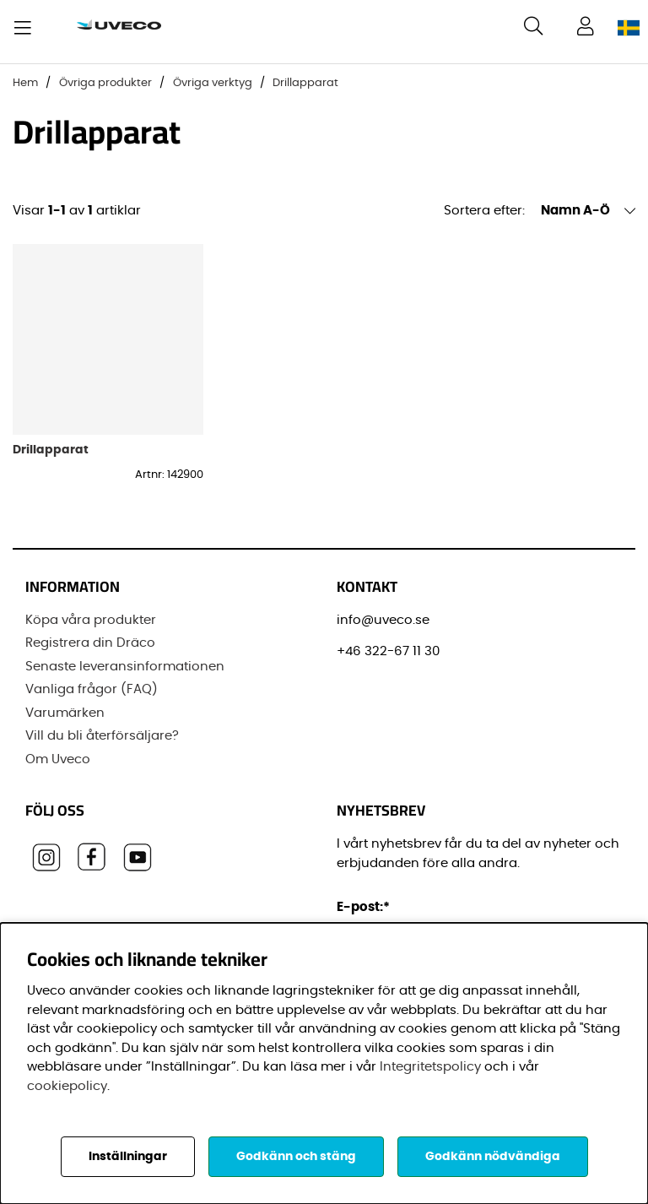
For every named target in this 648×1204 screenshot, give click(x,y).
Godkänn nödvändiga (492, 1157)
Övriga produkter (105, 83)
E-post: (366, 907)
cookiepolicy (67, 1086)
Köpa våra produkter (90, 620)
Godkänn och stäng (296, 1157)
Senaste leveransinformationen (124, 666)
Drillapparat (305, 83)
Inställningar (128, 1157)
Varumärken (65, 713)
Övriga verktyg (212, 83)
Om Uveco (57, 759)
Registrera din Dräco (90, 643)
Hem (25, 83)
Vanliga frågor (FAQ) (91, 689)
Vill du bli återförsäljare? (102, 735)
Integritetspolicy (430, 1066)
